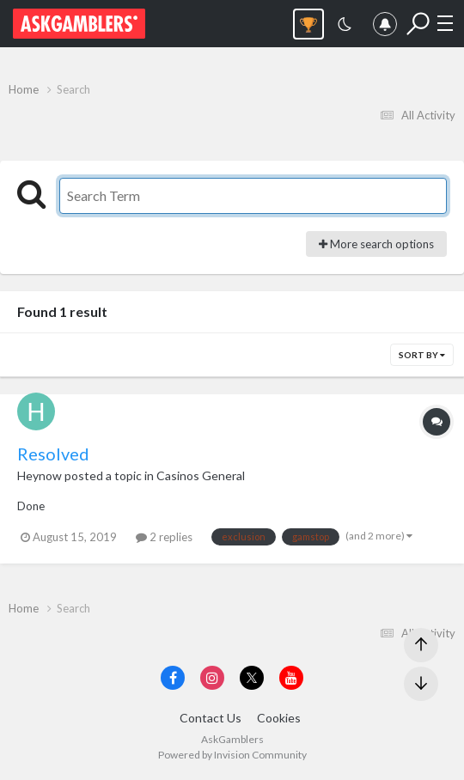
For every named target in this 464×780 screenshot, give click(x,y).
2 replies (164, 537)
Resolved (53, 453)
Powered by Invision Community (232, 754)
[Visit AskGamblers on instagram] (212, 678)
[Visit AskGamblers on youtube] (291, 678)
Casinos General (200, 475)
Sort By (422, 355)
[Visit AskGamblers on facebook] (173, 678)
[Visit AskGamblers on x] (252, 678)
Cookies (279, 717)
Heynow (39, 475)
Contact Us (210, 717)
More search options (376, 244)
